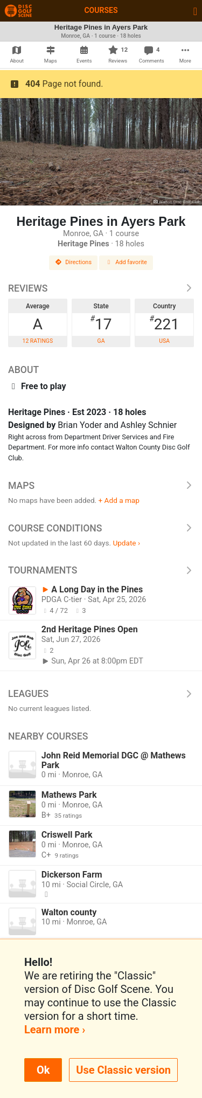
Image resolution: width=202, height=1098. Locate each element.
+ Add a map (119, 500)
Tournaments (101, 570)
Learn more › (54, 1029)
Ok (43, 1070)
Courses (100, 10)
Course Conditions (101, 528)
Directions (73, 262)
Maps (101, 485)
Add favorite (126, 262)
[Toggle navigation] (195, 11)
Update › (126, 542)
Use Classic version (123, 1070)
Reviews (101, 288)
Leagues (101, 693)
